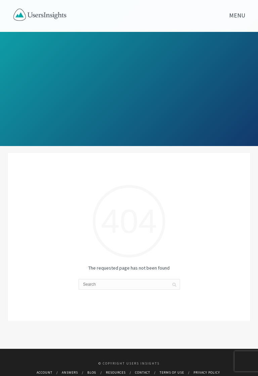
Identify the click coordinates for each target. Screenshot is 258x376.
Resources (116, 372)
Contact (142, 372)
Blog (91, 372)
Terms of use (172, 372)
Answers (70, 372)
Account (44, 372)
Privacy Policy (207, 372)
